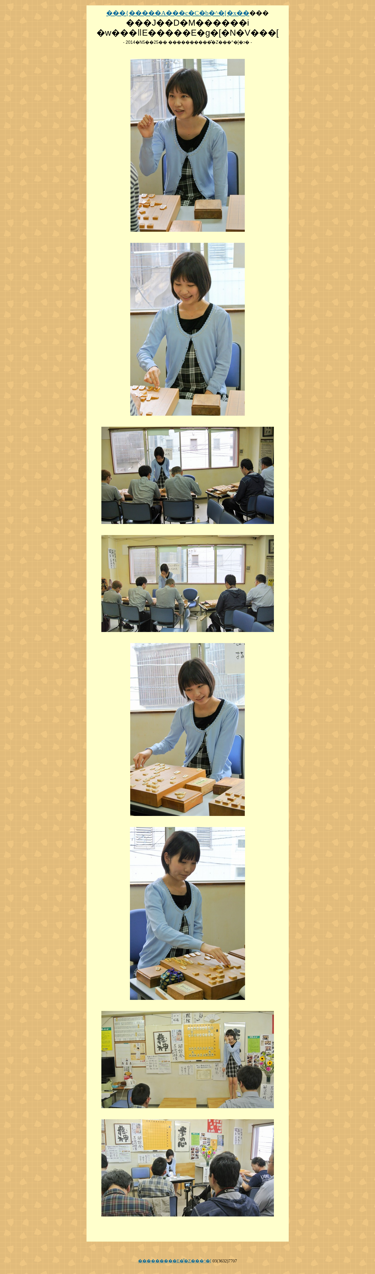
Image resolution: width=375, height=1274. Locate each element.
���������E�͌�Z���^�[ (174, 1261)
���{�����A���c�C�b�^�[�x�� (177, 12)
